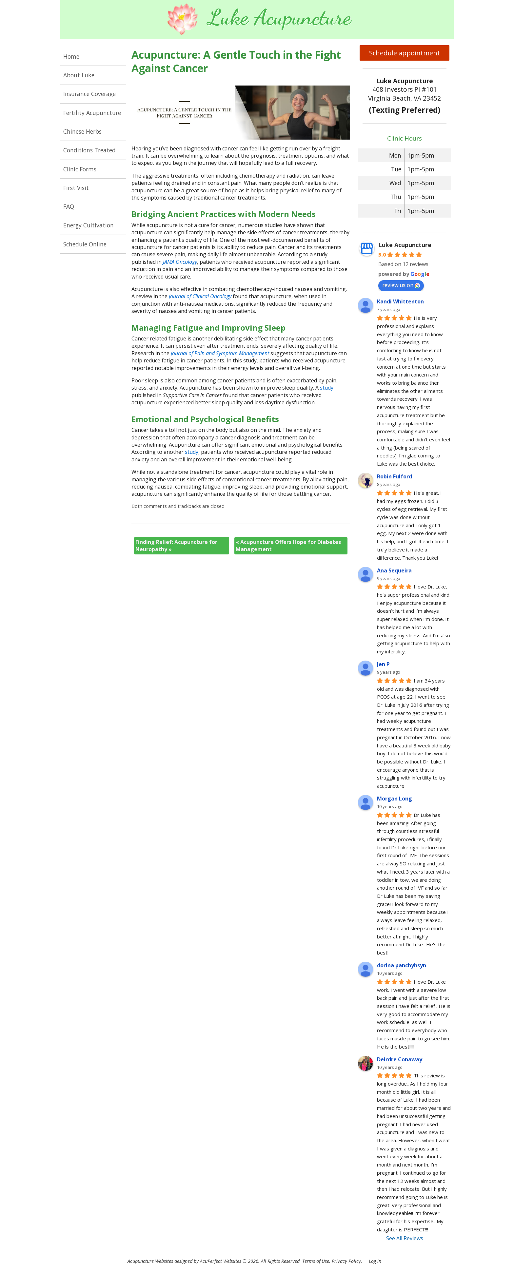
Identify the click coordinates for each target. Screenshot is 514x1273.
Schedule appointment (404, 52)
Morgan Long (394, 798)
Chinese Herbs (82, 131)
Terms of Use (315, 1261)
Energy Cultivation (88, 225)
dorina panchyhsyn (401, 965)
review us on (401, 285)
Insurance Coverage (89, 94)
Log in (375, 1261)
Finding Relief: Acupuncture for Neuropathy (176, 545)
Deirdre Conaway (399, 1059)
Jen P (383, 664)
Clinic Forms (79, 169)
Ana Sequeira (394, 570)
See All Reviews (404, 1238)
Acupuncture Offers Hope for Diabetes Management (288, 545)
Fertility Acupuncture (92, 113)
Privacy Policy (346, 1261)
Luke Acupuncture (404, 245)
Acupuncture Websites (150, 1261)
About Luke (78, 75)
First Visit (76, 188)
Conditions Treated (89, 150)
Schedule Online (85, 244)
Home (71, 56)
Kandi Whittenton (400, 301)
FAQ (68, 206)
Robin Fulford (394, 476)
